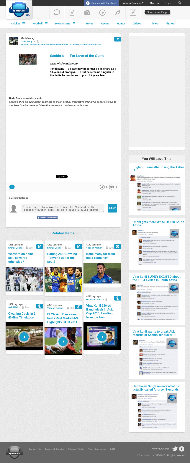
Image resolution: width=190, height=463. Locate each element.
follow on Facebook (182, 449)
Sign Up (154, 3)
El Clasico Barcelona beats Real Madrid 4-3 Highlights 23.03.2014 (62, 318)
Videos (137, 23)
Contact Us (35, 449)
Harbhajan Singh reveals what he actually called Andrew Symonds (156, 388)
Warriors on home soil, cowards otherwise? (21, 257)
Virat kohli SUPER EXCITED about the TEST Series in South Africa (157, 278)
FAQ (112, 449)
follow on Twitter (175, 449)
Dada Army (26, 41)
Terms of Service (54, 449)
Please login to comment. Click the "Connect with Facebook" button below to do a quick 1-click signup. (62, 208)
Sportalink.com (146, 455)
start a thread (57, 12)
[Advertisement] (63, 139)
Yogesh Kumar (55, 308)
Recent (105, 23)
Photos (170, 23)
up (102, 187)
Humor (121, 23)
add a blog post (72, 12)
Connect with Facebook (104, 3)
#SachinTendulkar (30, 44)
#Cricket (74, 44)
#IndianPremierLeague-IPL (55, 44)
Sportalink (19, 10)
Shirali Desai (15, 248)
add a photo (87, 12)
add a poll (133, 12)
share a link (117, 12)
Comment (12, 187)
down (111, 187)
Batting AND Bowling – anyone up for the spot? (62, 257)
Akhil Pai (13, 307)
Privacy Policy (76, 449)
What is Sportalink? (133, 3)
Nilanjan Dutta (93, 299)
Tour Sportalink (97, 449)
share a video (102, 12)
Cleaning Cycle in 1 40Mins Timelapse (22, 315)
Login (168, 3)
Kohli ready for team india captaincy (100, 255)
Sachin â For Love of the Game (77, 56)
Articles (153, 23)
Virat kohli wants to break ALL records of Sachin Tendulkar (154, 333)
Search (179, 2)
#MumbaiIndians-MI (90, 44)
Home (89, 23)
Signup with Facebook (46, 220)
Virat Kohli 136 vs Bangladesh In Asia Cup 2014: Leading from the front (100, 311)
